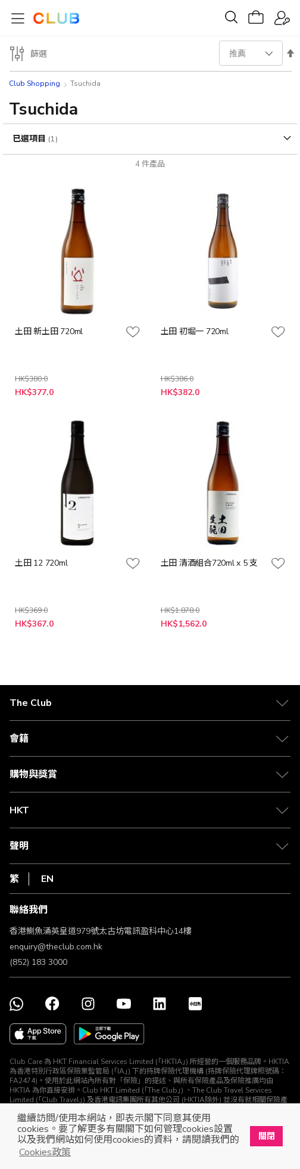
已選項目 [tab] (30, 138)
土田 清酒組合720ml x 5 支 (209, 563)
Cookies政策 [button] (45, 1152)
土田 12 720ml (41, 563)
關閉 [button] (266, 1136)
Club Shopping (34, 83)
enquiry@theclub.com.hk (56, 946)
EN (47, 879)
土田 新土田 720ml (49, 331)
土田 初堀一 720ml (195, 331)
